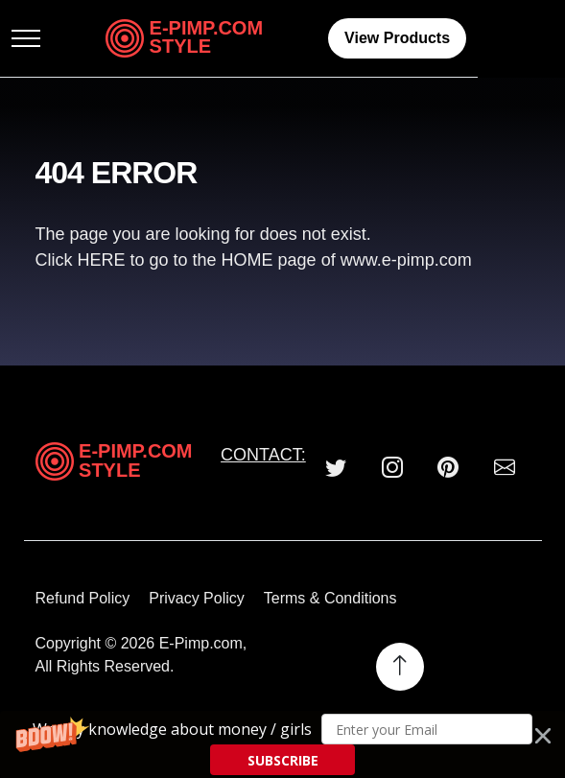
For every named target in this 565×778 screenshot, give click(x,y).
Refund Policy (82, 598)
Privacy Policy (197, 598)
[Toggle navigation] (49, 39)
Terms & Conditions (330, 598)
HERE (104, 260)
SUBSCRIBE (282, 760)
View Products (461, 38)
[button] (282, 744)
